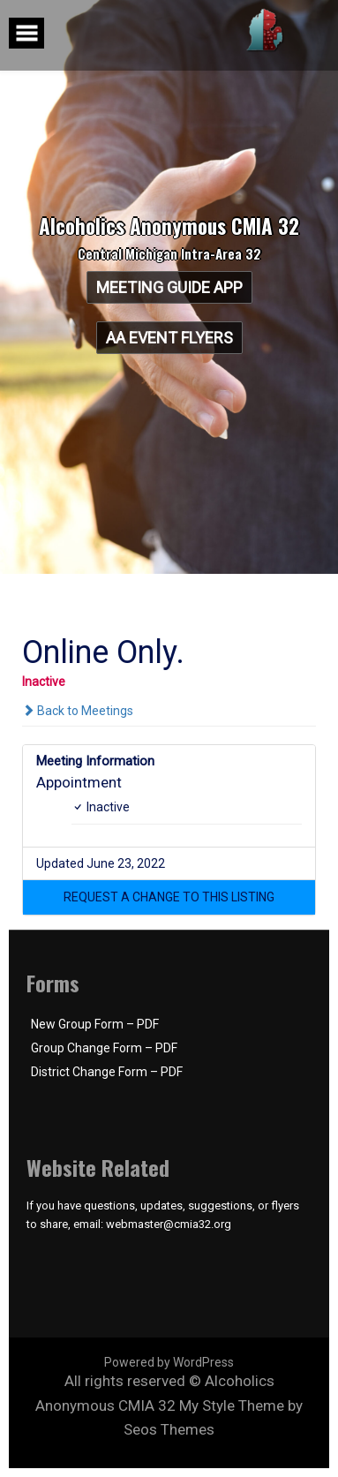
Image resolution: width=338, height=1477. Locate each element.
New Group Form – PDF (95, 1024)
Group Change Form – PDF (104, 1048)
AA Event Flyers (169, 337)
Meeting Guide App (168, 287)
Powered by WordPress (169, 1362)
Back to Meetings (77, 711)
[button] (169, 897)
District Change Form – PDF (107, 1072)
